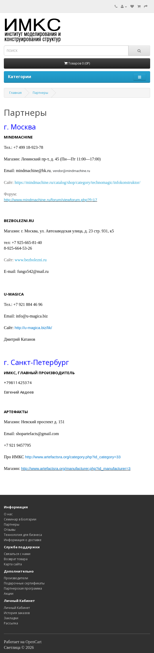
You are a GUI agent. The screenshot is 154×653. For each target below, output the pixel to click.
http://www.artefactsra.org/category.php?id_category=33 (73, 457)
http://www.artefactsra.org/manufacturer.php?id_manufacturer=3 (76, 468)
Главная (15, 93)
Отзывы (9, 529)
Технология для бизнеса (23, 535)
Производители (16, 578)
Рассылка (11, 623)
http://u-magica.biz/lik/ (33, 327)
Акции (8, 593)
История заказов (17, 613)
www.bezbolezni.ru (31, 260)
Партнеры (40, 93)
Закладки (11, 618)
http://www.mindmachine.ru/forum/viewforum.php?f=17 (50, 200)
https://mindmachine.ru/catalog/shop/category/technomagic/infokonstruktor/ (77, 182)
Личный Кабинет (17, 608)
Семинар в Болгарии (20, 519)
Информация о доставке (22, 540)
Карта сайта (13, 564)
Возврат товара (16, 559)
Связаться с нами (17, 554)
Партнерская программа (23, 588)
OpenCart (33, 642)
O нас (8, 514)
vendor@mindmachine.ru (71, 171)
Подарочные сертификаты (24, 583)
